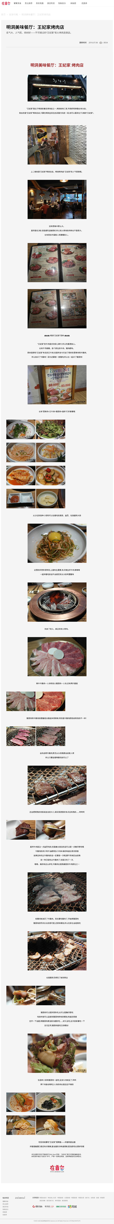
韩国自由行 (43, 1198)
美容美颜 (40, 3)
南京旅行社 (50, 1200)
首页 (3, 14)
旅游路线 (65, 1200)
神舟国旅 (58, 1200)
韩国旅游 (60, 1198)
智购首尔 (62, 3)
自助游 (93, 1198)
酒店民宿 (51, 3)
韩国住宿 (81, 1198)
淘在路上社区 (52, 1198)
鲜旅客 (102, 1198)
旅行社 (87, 1198)
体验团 (73, 3)
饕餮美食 (17, 3)
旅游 (97, 1198)
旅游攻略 (13, 14)
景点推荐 (28, 3)
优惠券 (84, 3)
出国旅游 (67, 1198)
